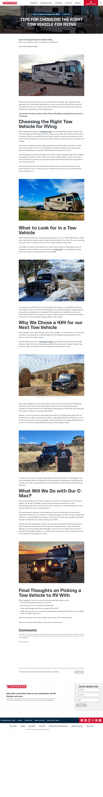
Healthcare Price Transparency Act (58, 726)
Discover (58, 3)
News (20, 720)
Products (34, 3)
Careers (29, 720)
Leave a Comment (23, 642)
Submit (79, 672)
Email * (79, 700)
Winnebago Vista (46, 131)
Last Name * (81, 695)
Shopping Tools (46, 3)
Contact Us (42, 726)
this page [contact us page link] (25, 637)
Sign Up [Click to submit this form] (81, 705)
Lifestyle (68, 3)
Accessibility (32, 726)
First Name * (81, 690)
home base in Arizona (46, 342)
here (25, 116)
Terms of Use (90, 726)
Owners (78, 3)
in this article (58, 249)
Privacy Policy (50, 700)
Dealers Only (53, 720)
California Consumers (77, 726)
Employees (40, 720)
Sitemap (23, 726)
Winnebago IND (8, 720)
